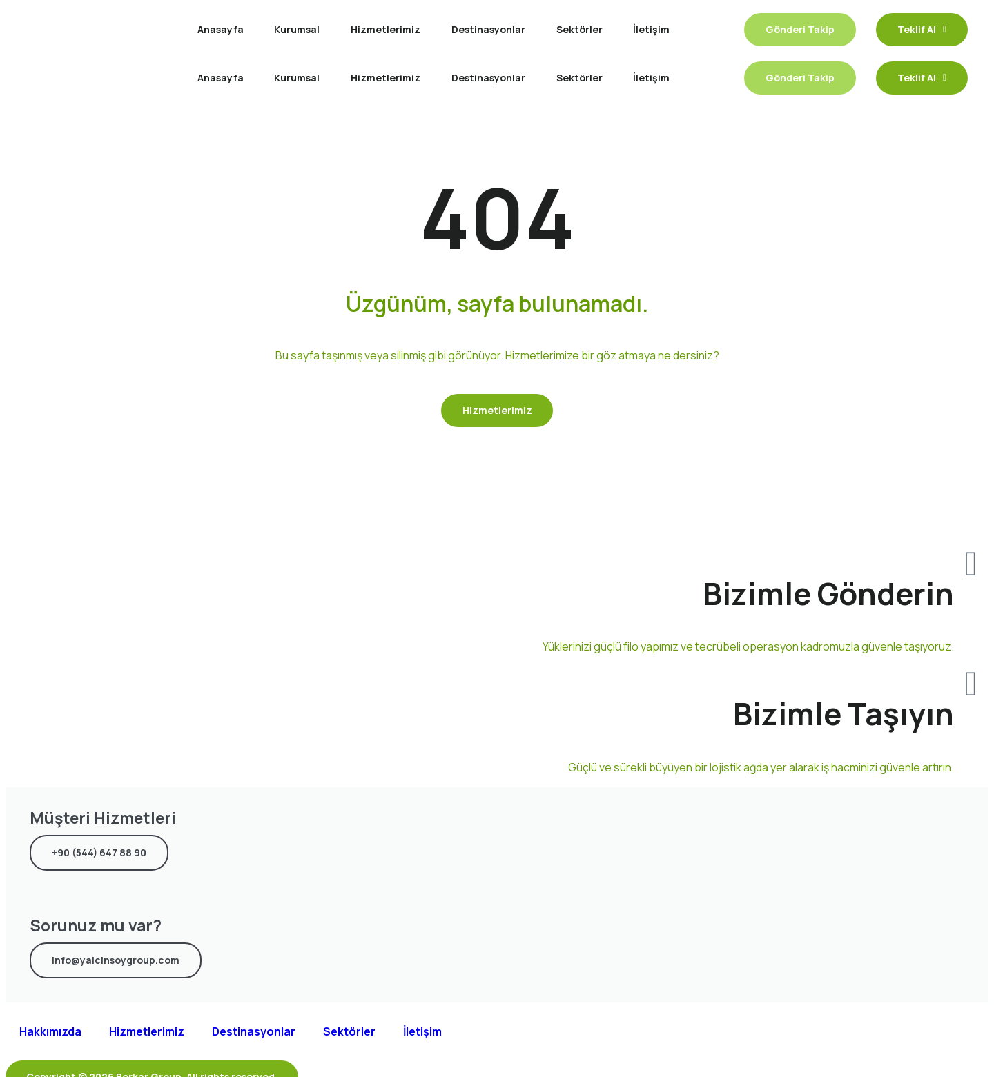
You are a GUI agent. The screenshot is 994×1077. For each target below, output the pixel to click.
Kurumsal (297, 29)
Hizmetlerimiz (385, 29)
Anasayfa (220, 29)
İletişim (651, 29)
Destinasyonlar (488, 29)
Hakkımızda (50, 1032)
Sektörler (579, 29)
